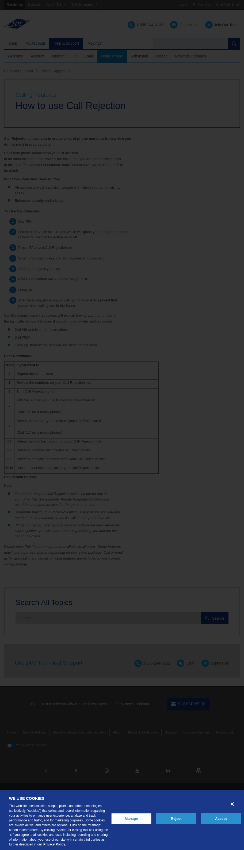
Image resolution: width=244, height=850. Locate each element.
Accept (221, 819)
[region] (122, 820)
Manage (131, 819)
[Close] (232, 804)
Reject (176, 819)
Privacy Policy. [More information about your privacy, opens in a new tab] (54, 844)
